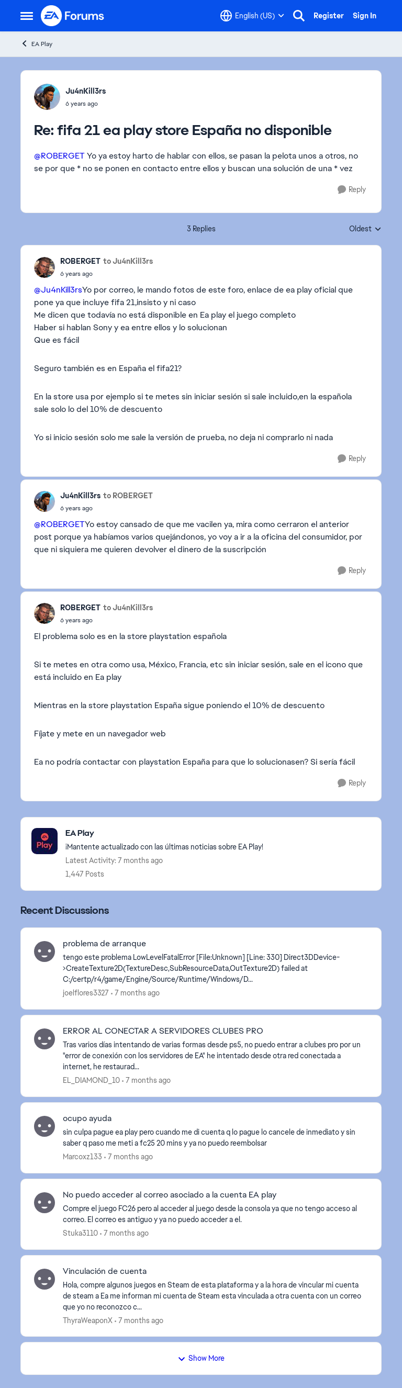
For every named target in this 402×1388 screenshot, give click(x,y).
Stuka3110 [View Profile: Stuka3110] (80, 1233)
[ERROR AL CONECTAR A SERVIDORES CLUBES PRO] (215, 1055)
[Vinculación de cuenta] (215, 1295)
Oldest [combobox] (365, 229)
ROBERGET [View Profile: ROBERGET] (80, 261)
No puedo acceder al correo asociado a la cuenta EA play (169, 1195)
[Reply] (352, 190)
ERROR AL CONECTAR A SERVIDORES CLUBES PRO (163, 1031)
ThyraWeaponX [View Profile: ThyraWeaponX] (88, 1320)
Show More (201, 1358)
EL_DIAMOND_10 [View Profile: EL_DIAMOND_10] (91, 1080)
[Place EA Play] (164, 833)
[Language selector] (252, 15)
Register (329, 15)
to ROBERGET (128, 495)
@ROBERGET (59, 155)
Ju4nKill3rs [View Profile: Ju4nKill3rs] (85, 91)
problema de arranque (104, 943)
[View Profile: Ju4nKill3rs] (47, 97)
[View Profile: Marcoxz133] (44, 1126)
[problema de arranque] (215, 968)
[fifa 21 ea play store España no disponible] (85, 103)
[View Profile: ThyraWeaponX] (44, 1279)
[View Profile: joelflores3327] (44, 951)
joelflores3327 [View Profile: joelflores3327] (86, 993)
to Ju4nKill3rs (128, 261)
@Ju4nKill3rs (58, 289)
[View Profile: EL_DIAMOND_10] (44, 1038)
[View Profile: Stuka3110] (44, 1202)
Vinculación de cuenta (105, 1271)
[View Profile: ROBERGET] (44, 267)
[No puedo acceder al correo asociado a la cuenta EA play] (215, 1214)
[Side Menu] (26, 16)
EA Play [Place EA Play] (36, 43)
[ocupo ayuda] (215, 1138)
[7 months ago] (135, 993)
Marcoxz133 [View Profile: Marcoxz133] (82, 1156)
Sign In (364, 15)
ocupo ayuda (87, 1118)
